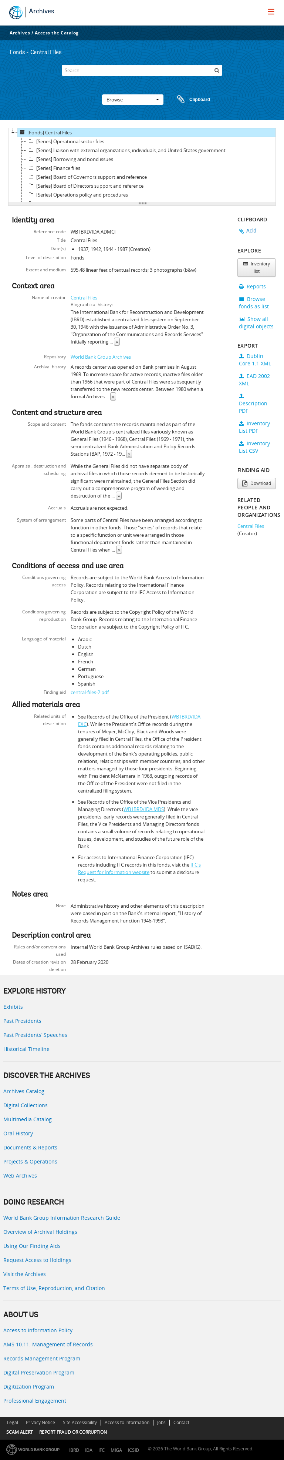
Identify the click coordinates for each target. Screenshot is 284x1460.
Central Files (84, 297)
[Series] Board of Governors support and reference (87, 177)
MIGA (116, 1450)
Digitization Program (28, 1386)
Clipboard (190, 99)
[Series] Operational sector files (65, 141)
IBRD (74, 1450)
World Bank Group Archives (101, 357)
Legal (12, 1422)
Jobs (161, 1422)
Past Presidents (22, 1020)
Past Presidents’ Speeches (35, 1034)
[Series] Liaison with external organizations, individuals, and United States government (126, 150)
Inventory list (256, 267)
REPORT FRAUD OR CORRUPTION (73, 1432)
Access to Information (127, 1422)
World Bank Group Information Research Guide (61, 1217)
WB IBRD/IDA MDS (144, 809)
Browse (132, 99)
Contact (181, 1422)
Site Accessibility (80, 1422)
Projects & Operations (30, 1161)
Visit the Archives (24, 1274)
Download (256, 483)
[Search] (142, 70)
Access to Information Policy (37, 1330)
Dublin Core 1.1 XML (255, 359)
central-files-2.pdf (90, 692)
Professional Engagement (34, 1400)
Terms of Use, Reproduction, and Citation (54, 1288)
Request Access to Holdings (37, 1259)
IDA (88, 1450)
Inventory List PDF (254, 427)
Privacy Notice (40, 1422)
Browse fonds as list (254, 302)
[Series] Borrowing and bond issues (70, 159)
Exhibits (13, 1006)
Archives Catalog (23, 1091)
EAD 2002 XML (254, 379)
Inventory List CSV (254, 447)
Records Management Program (41, 1358)
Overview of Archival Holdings (40, 1231)
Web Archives (20, 1175)
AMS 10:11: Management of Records (48, 1344)
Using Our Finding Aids (32, 1245)
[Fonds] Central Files (45, 132)
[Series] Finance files (53, 168)
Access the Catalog (57, 33)
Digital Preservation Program (38, 1372)
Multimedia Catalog (27, 1119)
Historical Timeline (26, 1048)
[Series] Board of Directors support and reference (85, 185)
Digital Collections (25, 1105)
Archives (41, 12)
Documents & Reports (30, 1147)
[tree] (142, 165)
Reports (252, 286)
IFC (101, 1450)
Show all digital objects (256, 322)
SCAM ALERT (19, 1432)
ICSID (133, 1450)
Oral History (18, 1133)
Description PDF (253, 404)
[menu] (271, 11)
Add (251, 230)
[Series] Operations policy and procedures (77, 194)
